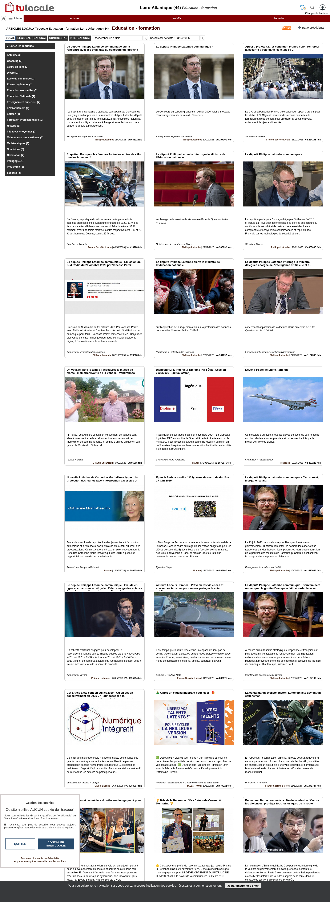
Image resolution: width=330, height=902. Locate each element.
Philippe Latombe (103, 130)
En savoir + (139, 874)
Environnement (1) (18, 108)
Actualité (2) (14, 55)
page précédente (311, 27)
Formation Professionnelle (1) (25, 119)
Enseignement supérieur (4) (23, 102)
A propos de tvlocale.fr (146, 878)
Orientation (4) (15, 155)
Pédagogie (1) (15, 161)
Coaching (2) (14, 61)
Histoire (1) (13, 125)
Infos (210, 869)
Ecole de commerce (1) (21, 78)
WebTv (177, 18)
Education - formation (134, 28)
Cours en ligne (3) (17, 66)
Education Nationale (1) (21, 96)
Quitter (20, 843)
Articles (74, 18)
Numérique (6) (15, 149)
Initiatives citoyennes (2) (21, 131)
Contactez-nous (142, 869)
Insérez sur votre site (307, 831)
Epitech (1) (13, 113)
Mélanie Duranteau (103, 425)
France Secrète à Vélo (278, 130)
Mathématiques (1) (18, 143)
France (195, 425)
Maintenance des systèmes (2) (25, 137)
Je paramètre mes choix (243, 885)
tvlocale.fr (70, 871)
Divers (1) (13, 72)
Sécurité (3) (14, 172)
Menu (18, 18)
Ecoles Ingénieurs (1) (19, 84)
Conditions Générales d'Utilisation (221, 874)
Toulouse (285, 425)
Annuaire (278, 18)
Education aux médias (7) (22, 90)
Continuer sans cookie (56, 844)
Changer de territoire (316, 13)
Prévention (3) (15, 166)
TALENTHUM (194, 719)
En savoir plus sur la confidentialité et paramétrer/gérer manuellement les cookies (40, 860)
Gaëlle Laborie (102, 719)
